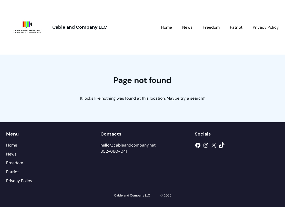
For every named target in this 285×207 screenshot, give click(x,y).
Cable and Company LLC (79, 27)
